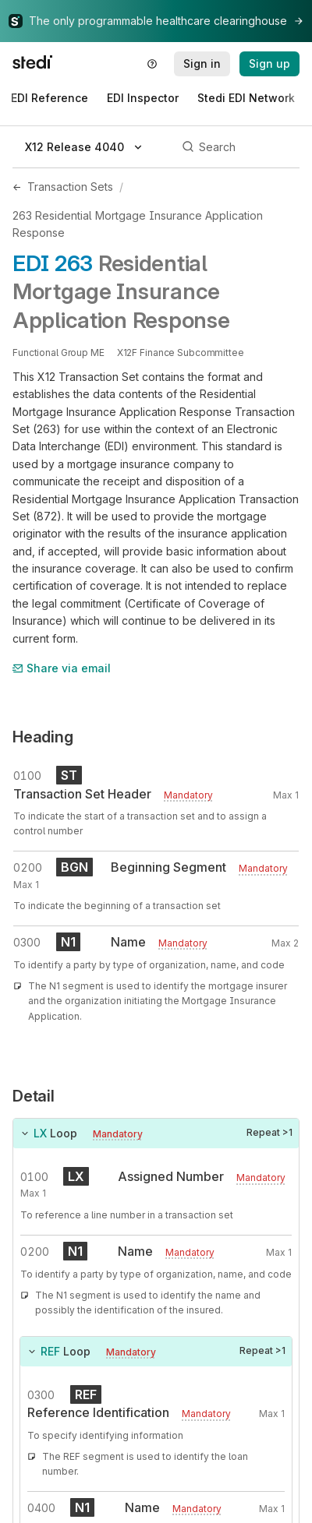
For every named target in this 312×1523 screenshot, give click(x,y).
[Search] (238, 147)
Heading (42, 737)
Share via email (61, 668)
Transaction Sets (70, 186)
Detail (33, 1096)
